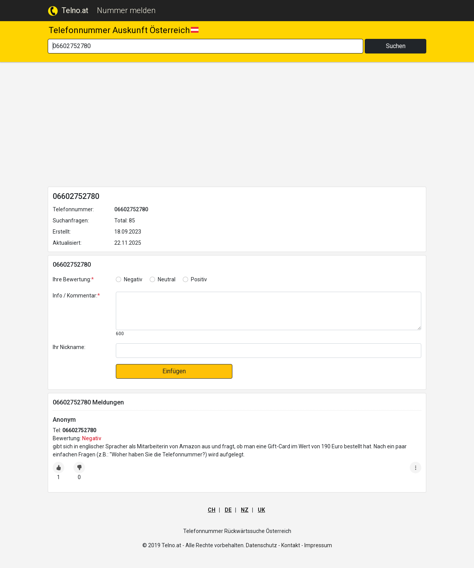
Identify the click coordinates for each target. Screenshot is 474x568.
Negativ (133, 279)
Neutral (166, 279)
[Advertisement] (237, 126)
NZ (245, 510)
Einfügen (174, 371)
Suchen (396, 46)
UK (261, 510)
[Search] (205, 46)
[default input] (268, 350)
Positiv (199, 279)
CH (211, 510)
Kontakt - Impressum (306, 545)
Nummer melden (126, 10)
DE (228, 510)
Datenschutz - (263, 545)
